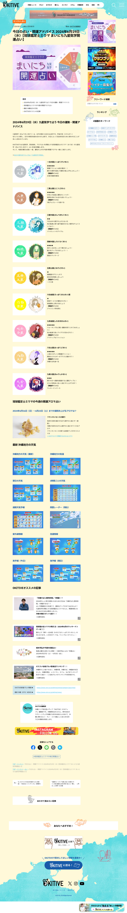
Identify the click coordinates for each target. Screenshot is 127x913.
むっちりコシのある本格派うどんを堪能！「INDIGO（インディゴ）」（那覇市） (29, 783)
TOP (14, 764)
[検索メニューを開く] (114, 5)
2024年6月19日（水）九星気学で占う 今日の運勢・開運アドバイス (46, 102)
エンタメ (20, 764)
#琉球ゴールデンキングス (107, 128)
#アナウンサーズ (103, 136)
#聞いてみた (111, 140)
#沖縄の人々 (102, 140)
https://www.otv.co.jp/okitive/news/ (49, 692)
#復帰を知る (113, 136)
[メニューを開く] (121, 4)
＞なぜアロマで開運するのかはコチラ (59, 436)
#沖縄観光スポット (94, 128)
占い (26, 769)
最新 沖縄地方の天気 (31, 108)
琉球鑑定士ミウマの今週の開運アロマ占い (38, 105)
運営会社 (70, 890)
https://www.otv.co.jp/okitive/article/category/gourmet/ (56, 688)
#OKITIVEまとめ (101, 132)
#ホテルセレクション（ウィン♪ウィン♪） (102, 143)
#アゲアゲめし (93, 140)
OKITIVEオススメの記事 (32, 111)
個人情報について (58, 890)
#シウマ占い (91, 132)
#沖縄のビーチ (112, 132)
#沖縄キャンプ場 (91, 136)
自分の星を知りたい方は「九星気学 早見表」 (29, 155)
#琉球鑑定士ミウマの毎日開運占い (46, 756)
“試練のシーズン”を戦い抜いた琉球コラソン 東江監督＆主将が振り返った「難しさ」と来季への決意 (63, 784)
